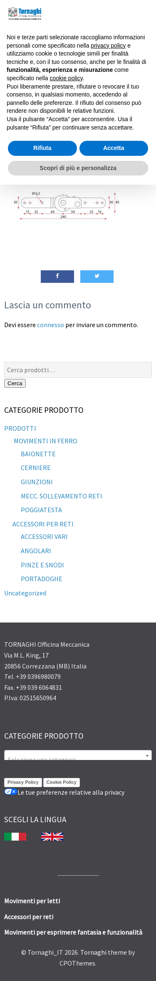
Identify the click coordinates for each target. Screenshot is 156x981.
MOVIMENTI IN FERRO (44, 441)
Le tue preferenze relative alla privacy (64, 792)
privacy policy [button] (108, 45)
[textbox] (78, 759)
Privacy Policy (23, 782)
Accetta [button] (113, 148)
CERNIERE (36, 467)
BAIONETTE (38, 454)
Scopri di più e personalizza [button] (78, 168)
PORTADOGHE (41, 578)
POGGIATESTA (41, 510)
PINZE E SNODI (42, 565)
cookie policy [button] (66, 78)
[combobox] (78, 756)
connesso (50, 324)
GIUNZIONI (37, 482)
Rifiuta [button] (42, 148)
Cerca (14, 383)
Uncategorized (25, 593)
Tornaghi (93, 952)
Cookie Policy (62, 782)
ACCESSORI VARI (44, 536)
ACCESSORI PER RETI (43, 524)
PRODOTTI (20, 428)
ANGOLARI (36, 550)
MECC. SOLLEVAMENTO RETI (61, 496)
